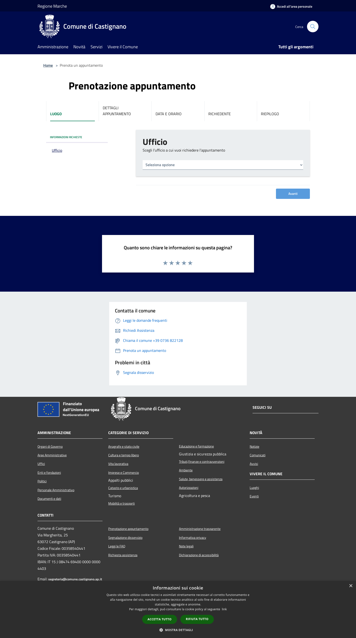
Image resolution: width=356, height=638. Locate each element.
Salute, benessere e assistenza (200, 479)
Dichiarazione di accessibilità (199, 555)
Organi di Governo (50, 446)
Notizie (254, 446)
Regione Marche (52, 6)
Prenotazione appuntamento (128, 528)
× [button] (350, 586)
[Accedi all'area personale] (291, 6)
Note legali (186, 546)
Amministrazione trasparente (200, 528)
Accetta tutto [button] (160, 619)
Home (48, 65)
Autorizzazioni (188, 487)
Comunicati (257, 455)
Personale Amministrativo (56, 490)
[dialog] (178, 609)
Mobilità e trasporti (121, 503)
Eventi (254, 496)
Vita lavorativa (118, 463)
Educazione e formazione (196, 446)
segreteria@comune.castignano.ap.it (75, 579)
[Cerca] (312, 26)
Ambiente (186, 470)
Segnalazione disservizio (125, 537)
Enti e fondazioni (49, 472)
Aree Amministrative (52, 455)
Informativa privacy (192, 537)
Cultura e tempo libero (123, 455)
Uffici (41, 463)
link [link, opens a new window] (224, 609)
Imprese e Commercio (123, 472)
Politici (42, 481)
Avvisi (254, 463)
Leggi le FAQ (116, 546)
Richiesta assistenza (122, 555)
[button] (178, 629)
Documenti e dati (49, 498)
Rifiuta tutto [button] (197, 619)
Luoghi (254, 487)
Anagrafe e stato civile (123, 446)
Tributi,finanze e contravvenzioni (201, 461)
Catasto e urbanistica (123, 488)
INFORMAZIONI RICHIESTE (66, 137)
